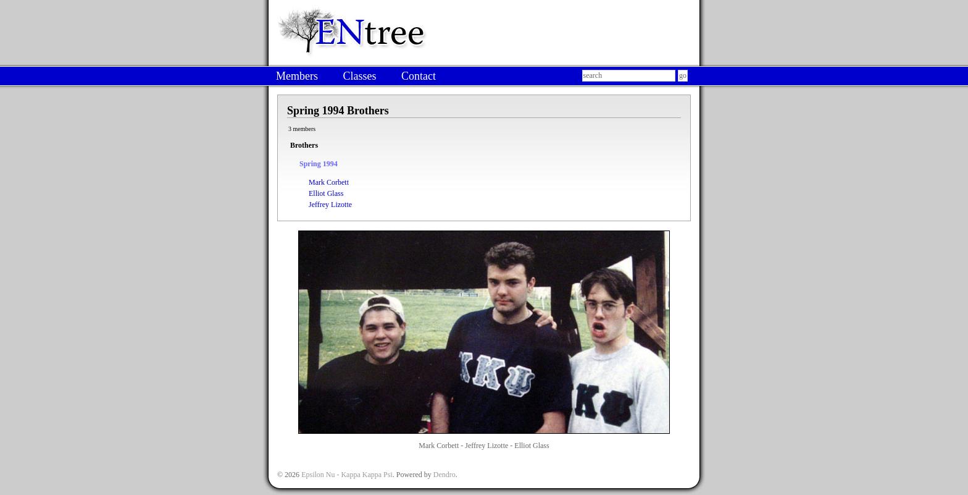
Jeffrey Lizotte (330, 204)
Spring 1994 (318, 163)
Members (297, 76)
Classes (359, 76)
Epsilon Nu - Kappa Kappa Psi (347, 474)
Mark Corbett (329, 182)
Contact (418, 76)
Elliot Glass (326, 193)
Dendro (444, 474)
